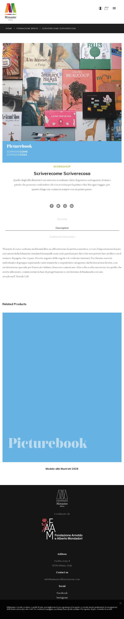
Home (9, 28)
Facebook (62, 593)
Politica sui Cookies (15, 611)
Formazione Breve (27, 28)
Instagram (62, 597)
